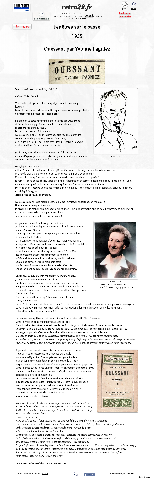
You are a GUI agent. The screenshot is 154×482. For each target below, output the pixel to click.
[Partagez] (89, 474)
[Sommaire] (22, 26)
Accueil (133, 9)
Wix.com (45, 474)
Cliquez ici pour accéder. (77, 18)
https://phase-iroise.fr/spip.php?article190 (116, 287)
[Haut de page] (144, 476)
